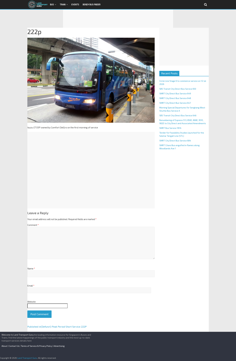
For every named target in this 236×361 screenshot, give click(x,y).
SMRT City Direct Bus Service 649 (175, 93)
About (4, 346)
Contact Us (14, 346)
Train (62, 4)
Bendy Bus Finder (91, 4)
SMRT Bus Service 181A (170, 128)
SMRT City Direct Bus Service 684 (175, 140)
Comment (33, 225)
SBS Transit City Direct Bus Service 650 (177, 88)
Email (30, 285)
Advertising (59, 346)
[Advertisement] (118, 19)
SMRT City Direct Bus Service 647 (175, 103)
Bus (52, 4)
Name (31, 268)
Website (31, 301)
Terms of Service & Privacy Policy (36, 346)
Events (75, 4)
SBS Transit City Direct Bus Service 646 (177, 115)
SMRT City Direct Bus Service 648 (175, 98)
